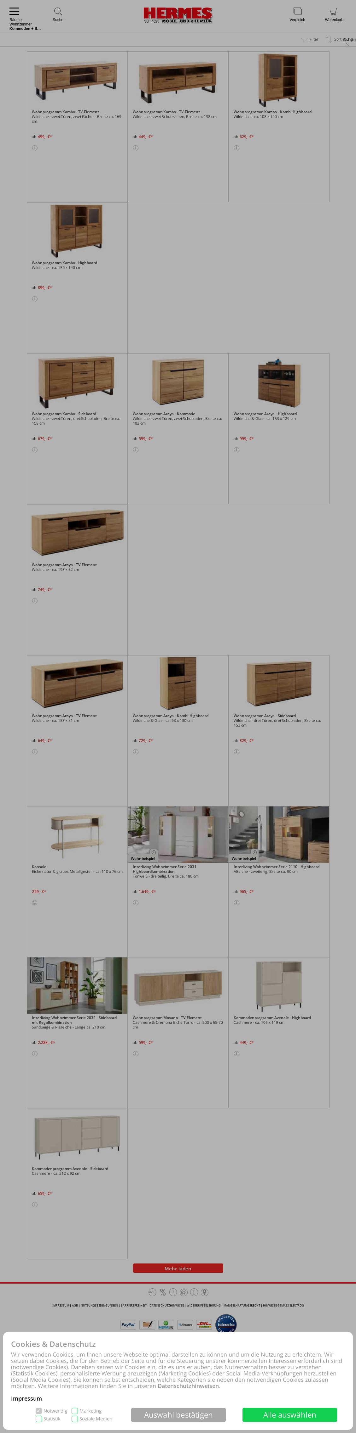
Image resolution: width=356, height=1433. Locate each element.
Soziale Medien (95, 1419)
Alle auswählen (290, 1414)
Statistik (52, 1419)
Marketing (90, 1411)
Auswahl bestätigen (178, 1414)
